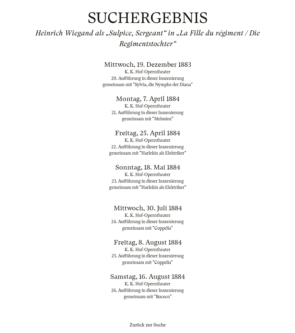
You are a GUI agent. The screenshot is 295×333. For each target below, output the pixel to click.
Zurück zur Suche (148, 325)
